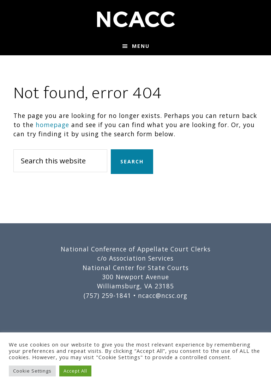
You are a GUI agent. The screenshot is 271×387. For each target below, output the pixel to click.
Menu (141, 46)
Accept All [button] (75, 371)
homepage (52, 124)
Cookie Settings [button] (32, 371)
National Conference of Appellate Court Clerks (135, 18)
